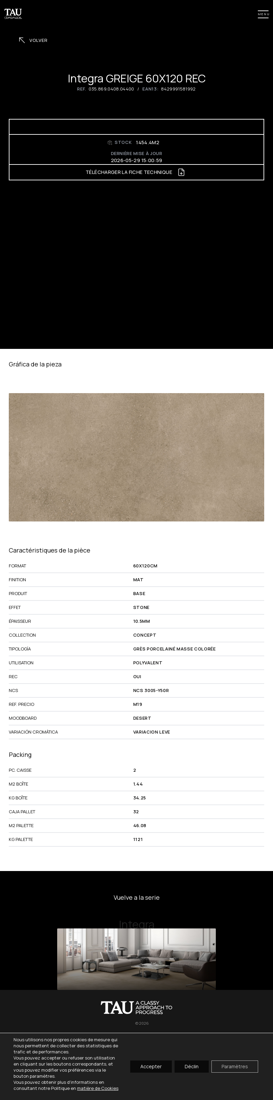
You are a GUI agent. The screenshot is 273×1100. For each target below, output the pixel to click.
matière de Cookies (97, 1088)
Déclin (192, 1066)
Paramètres (235, 1066)
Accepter (151, 1066)
